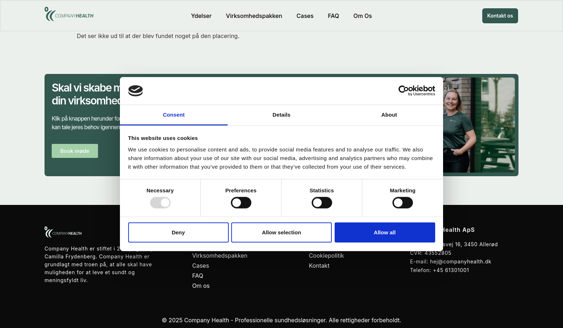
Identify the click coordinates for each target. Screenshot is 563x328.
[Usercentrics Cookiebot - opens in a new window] (403, 90)
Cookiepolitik (326, 255)
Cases (305, 15)
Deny (178, 232)
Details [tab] (281, 115)
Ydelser (201, 15)
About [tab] (389, 115)
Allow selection (281, 232)
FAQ (333, 15)
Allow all (385, 232)
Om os (362, 15)
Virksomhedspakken (254, 15)
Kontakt (319, 265)
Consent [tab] (174, 115)
